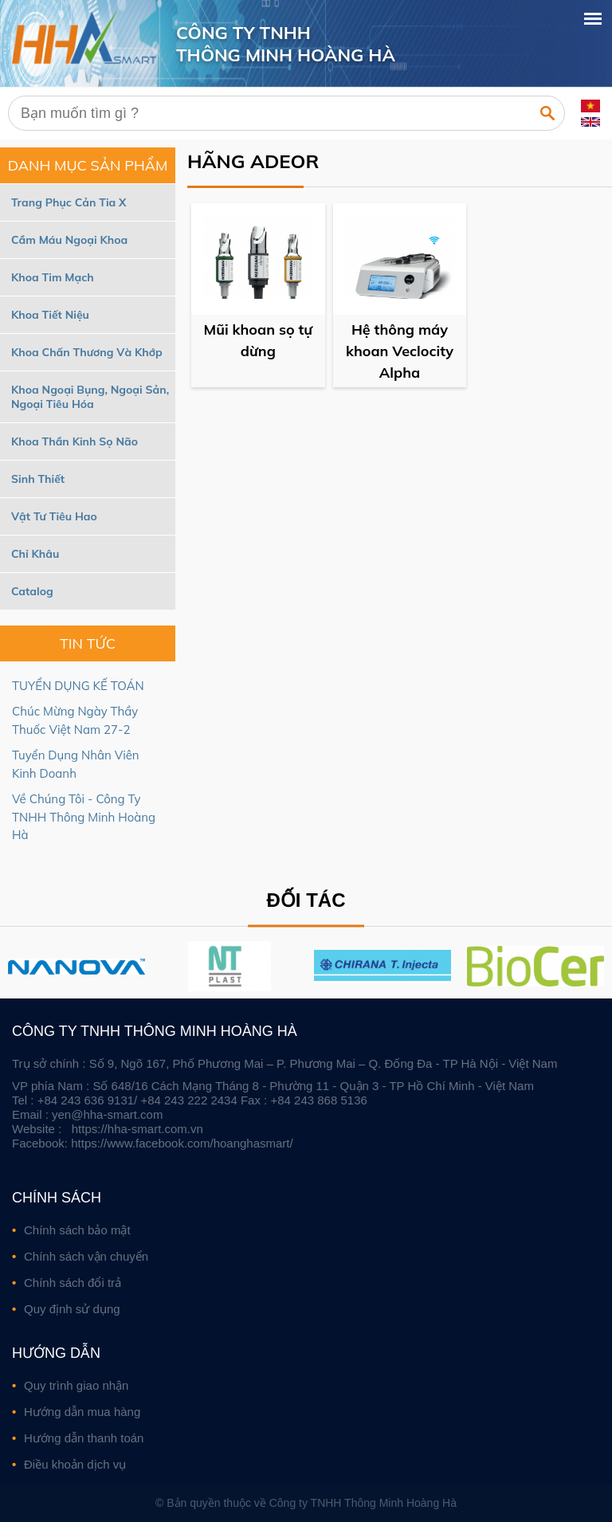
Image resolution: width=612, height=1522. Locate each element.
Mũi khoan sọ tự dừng (258, 340)
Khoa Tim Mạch (52, 277)
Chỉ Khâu (35, 554)
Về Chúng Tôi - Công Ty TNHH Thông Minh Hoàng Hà (83, 816)
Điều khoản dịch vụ (75, 1464)
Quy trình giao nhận (76, 1385)
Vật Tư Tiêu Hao (54, 516)
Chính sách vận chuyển (86, 1256)
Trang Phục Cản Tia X (68, 202)
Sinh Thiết (38, 479)
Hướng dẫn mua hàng (82, 1411)
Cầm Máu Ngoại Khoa (69, 240)
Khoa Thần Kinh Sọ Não (74, 441)
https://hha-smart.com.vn (137, 1129)
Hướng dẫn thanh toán (83, 1438)
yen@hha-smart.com (107, 1114)
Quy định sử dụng (72, 1309)
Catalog (32, 591)
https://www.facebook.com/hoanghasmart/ (181, 1143)
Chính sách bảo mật (77, 1230)
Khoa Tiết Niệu (50, 315)
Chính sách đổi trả (72, 1282)
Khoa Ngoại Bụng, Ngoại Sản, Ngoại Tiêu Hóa (90, 396)
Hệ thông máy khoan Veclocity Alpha (399, 351)
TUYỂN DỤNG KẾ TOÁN (78, 685)
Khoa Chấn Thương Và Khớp (87, 352)
